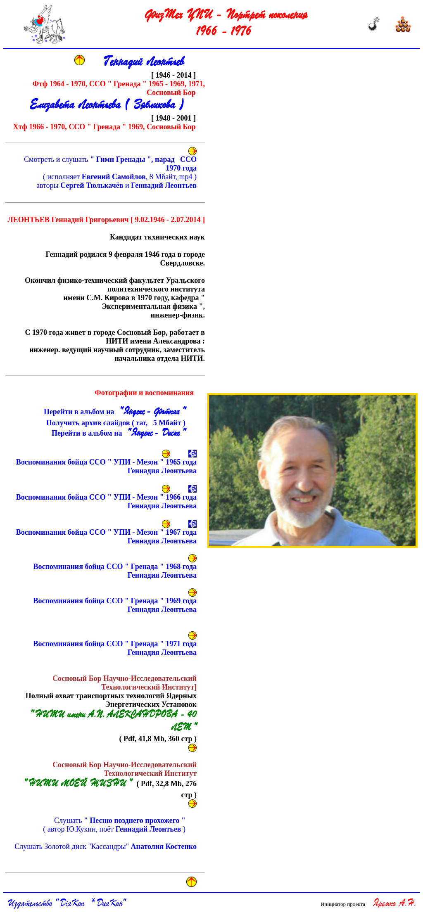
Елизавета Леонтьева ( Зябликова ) (107, 105)
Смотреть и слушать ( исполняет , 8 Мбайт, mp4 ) (110, 172)
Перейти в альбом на (113, 412)
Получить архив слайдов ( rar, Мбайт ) (112, 423)
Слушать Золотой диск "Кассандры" (105, 846)
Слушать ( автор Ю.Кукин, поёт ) (114, 824)
